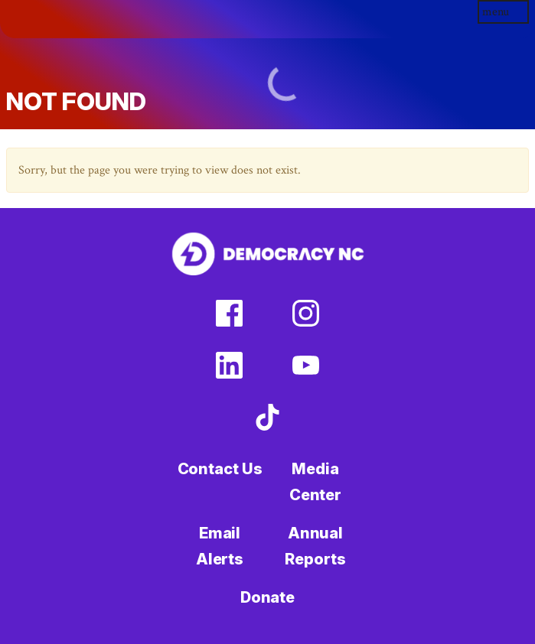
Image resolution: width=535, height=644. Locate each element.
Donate (267, 597)
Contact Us (220, 469)
